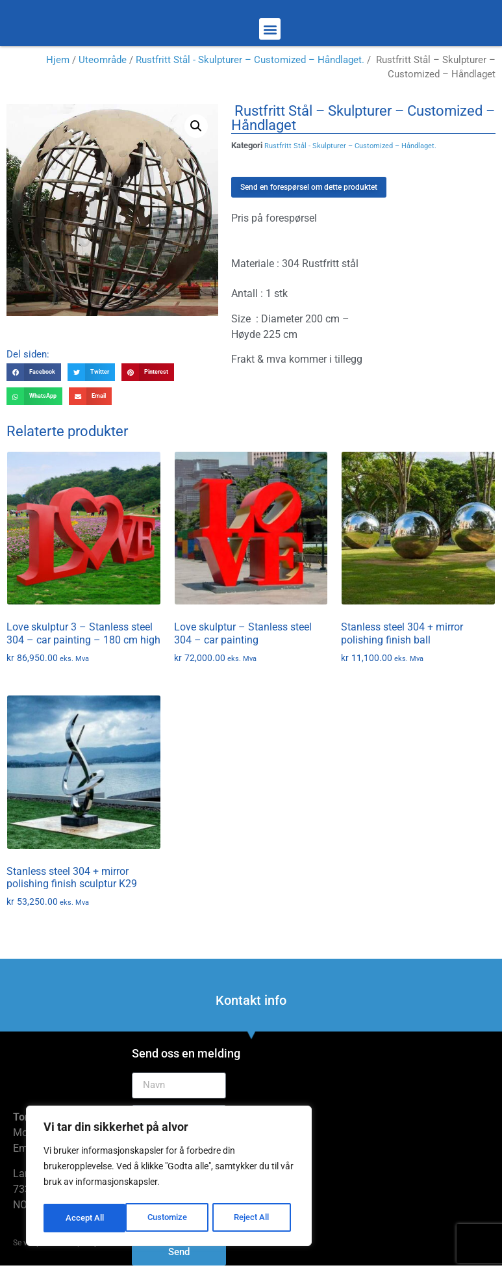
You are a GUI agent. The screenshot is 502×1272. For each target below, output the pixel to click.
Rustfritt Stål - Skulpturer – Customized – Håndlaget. (250, 60)
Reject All (170, 1218)
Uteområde (103, 60)
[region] (169, 1178)
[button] (270, 29)
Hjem (57, 60)
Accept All (254, 1218)
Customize (85, 1218)
